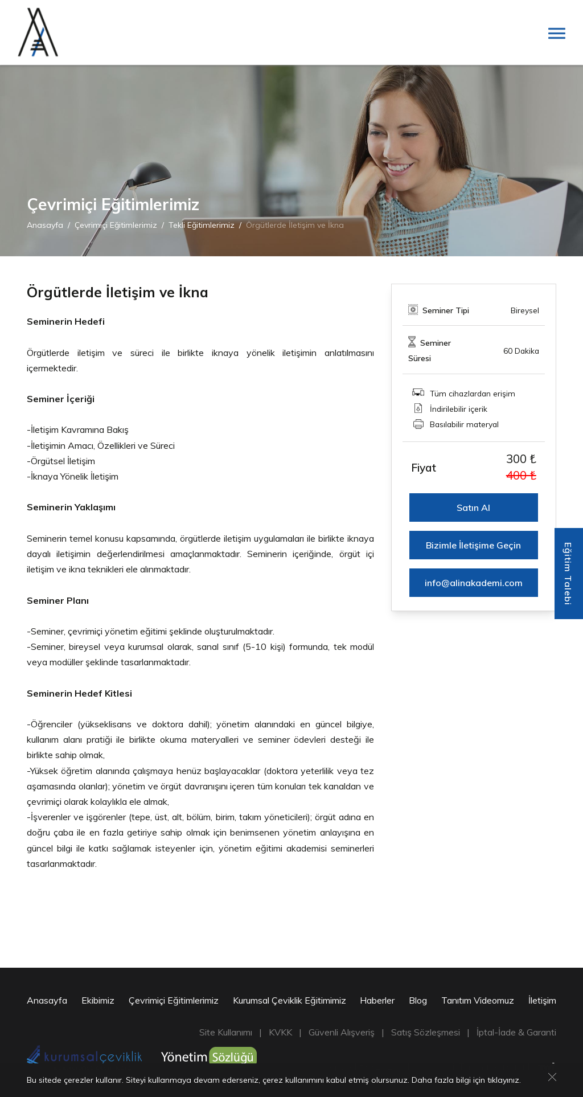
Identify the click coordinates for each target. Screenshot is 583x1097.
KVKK (280, 1032)
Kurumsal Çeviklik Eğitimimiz (289, 1000)
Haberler (377, 1000)
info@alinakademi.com (474, 582)
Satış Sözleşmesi (425, 1032)
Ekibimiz (97, 1000)
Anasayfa (45, 225)
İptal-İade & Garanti (516, 1032)
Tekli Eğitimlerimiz (202, 225)
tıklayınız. (504, 1081)
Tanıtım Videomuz (477, 1000)
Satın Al (473, 507)
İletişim (542, 1000)
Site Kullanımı (225, 1032)
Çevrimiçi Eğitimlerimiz (116, 225)
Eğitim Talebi (568, 573)
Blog (418, 1000)
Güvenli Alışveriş (342, 1032)
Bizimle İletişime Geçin (473, 545)
